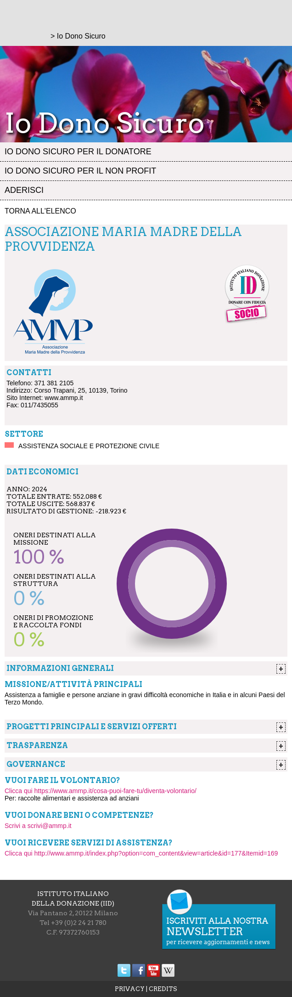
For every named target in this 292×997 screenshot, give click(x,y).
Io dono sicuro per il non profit (80, 170)
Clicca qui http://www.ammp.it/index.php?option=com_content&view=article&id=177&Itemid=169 (141, 853)
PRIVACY (130, 989)
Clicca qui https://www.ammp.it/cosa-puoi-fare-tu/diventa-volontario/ (101, 790)
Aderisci (24, 190)
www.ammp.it (64, 397)
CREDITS (163, 989)
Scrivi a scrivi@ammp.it (38, 825)
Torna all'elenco (40, 211)
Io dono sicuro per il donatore (78, 151)
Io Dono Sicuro (81, 36)
